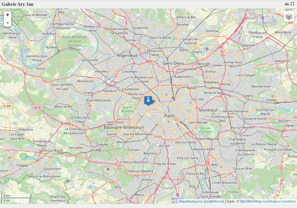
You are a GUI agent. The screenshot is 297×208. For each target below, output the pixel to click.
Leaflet (210, 201)
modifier (288, 201)
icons (219, 201)
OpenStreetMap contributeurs (260, 201)
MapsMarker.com (191, 201)
